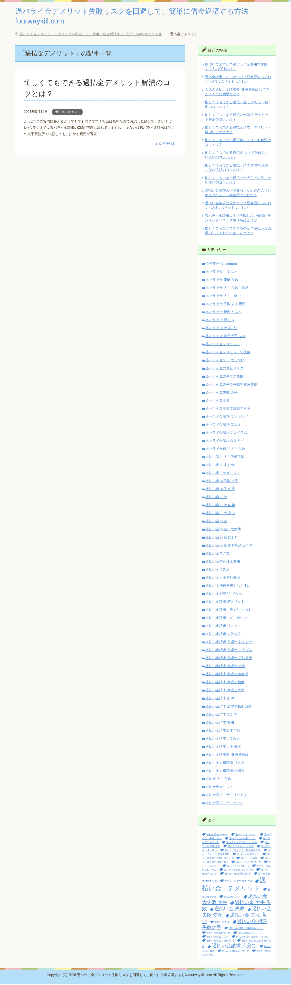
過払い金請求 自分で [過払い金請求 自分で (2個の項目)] (234, 946)
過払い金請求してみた (222, 739)
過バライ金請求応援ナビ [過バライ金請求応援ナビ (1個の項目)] (237, 874)
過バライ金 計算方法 (221, 329)
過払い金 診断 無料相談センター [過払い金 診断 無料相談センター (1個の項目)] (246, 929)
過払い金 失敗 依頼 (220, 506)
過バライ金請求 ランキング (226, 417)
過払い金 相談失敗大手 (223, 530)
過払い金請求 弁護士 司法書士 (229, 659)
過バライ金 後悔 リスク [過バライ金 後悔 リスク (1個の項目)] (248, 862)
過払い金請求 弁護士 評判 (225, 667)
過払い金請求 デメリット (224, 602)
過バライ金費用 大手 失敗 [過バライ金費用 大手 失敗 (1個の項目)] (238, 881)
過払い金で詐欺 (217, 554)
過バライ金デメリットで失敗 (228, 353)
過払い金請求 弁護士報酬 (224, 683)
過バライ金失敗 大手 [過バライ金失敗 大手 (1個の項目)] (248, 855)
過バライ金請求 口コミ (223, 425)
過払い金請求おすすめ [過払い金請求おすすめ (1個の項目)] (218, 933)
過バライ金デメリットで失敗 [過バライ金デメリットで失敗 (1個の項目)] (241, 843)
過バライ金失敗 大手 (221, 393)
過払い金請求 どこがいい (226, 618)
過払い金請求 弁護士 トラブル (229, 651)
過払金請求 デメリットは (226, 795)
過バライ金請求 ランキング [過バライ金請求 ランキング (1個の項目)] (238, 870)
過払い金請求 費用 (219, 723)
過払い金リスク (217, 570)
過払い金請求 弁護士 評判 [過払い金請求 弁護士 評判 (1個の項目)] (220, 941)
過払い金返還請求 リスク (224, 763)
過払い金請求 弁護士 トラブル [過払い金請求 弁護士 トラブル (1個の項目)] (252, 937)
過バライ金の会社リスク (224, 369)
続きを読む (167, 144)
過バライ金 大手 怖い (223, 296)
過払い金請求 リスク (221, 626)
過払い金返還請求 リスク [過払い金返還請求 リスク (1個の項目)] (235, 951)
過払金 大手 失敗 (218, 779)
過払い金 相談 (216, 522)
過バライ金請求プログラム (226, 433)
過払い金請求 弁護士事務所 (226, 675)
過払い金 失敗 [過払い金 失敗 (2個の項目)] (229, 909)
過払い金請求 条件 (219, 699)
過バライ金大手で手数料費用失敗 (231, 385)
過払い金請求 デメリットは (228, 610)
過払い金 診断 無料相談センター (230, 546)
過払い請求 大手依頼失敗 (224, 457)
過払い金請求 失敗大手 (223, 635)
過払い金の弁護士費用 (222, 562)
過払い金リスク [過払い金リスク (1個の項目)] (232, 897)
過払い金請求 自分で (221, 715)
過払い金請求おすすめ (222, 731)
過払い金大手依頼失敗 (222, 578)
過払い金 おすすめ (219, 465)
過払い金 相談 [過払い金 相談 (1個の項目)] (222, 922)
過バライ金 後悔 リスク (223, 313)
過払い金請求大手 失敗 (223, 747)
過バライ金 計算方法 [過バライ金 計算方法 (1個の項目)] (238, 866)
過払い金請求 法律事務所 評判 (229, 707)
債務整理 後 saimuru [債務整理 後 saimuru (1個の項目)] (217, 835)
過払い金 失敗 (216, 498)
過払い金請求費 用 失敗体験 (227, 755)
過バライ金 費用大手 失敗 (225, 337)
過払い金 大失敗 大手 (222, 482)
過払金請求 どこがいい (224, 804)
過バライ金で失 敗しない (224, 361)
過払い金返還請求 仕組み (224, 771)
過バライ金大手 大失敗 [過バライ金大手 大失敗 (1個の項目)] (241, 847)
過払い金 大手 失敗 (220, 490)
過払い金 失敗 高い (220, 514)
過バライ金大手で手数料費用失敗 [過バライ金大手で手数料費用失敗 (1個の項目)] (242, 851)
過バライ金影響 (217, 401)
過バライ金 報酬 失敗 (222, 280)
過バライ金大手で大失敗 (224, 377)
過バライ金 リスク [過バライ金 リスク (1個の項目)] (246, 835)
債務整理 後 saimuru (221, 264)
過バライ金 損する (219, 321)
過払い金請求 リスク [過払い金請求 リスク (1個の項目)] (217, 937)
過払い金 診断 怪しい (222, 538)
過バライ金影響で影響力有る (228, 409)
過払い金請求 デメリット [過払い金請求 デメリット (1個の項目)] (251, 933)
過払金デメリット (67, 112)
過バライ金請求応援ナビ (224, 441)
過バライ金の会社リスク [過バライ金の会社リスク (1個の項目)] (242, 839)
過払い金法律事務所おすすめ (228, 586)
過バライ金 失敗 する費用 (225, 305)
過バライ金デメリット (222, 345)
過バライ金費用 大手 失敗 (225, 449)
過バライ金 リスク (221, 272)
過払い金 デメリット (222, 474)
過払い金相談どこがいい (224, 594)
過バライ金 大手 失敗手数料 (227, 288)
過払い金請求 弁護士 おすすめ (229, 643)
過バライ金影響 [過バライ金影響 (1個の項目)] (249, 859)
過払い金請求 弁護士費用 (224, 691)
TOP (90, 35)
